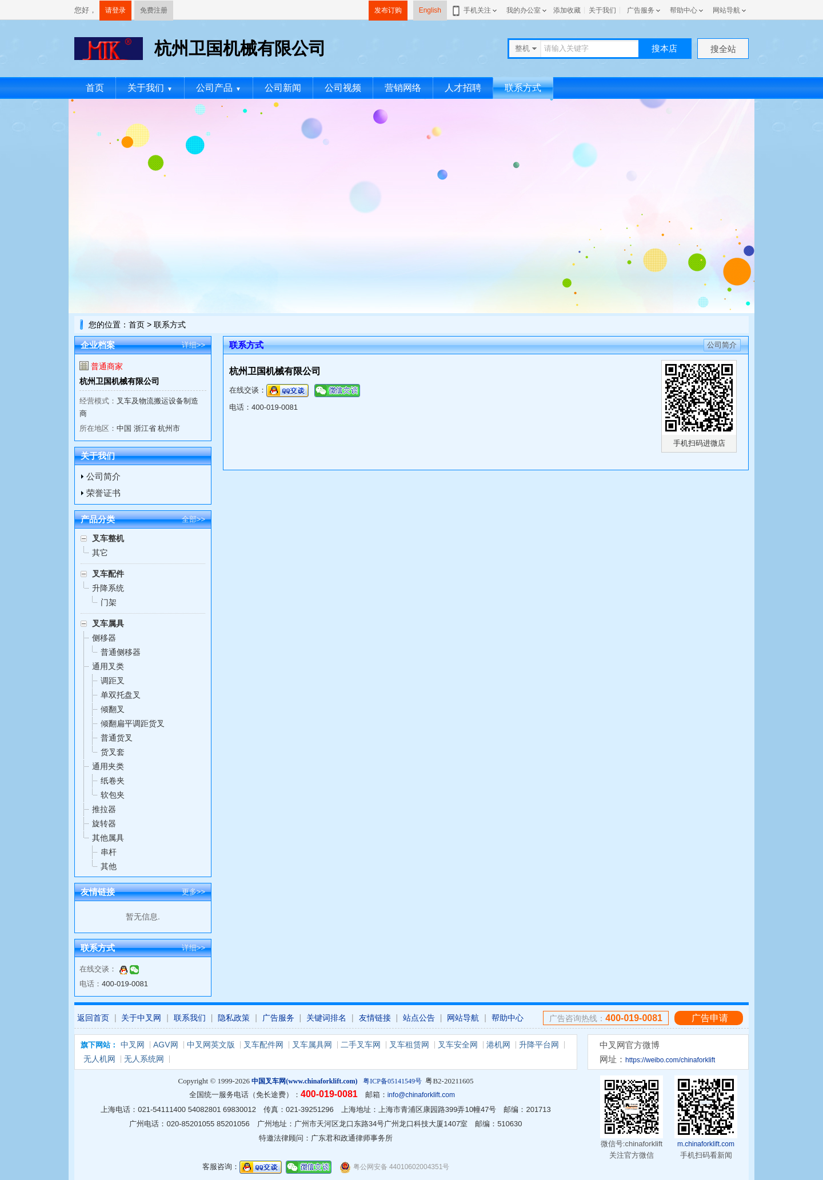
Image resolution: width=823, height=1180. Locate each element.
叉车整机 (108, 538)
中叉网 (133, 1044)
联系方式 (523, 88)
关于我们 (602, 10)
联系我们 (190, 1017)
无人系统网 (144, 1058)
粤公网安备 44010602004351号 (394, 1167)
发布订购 (388, 10)
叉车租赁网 (409, 1044)
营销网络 (403, 88)
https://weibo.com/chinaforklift (670, 1060)
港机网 (498, 1044)
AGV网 (165, 1044)
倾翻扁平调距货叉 (133, 723)
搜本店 (664, 48)
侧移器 (104, 637)
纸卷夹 (113, 780)
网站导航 (726, 10)
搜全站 (723, 49)
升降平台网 (539, 1044)
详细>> (193, 345)
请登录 (115, 10)
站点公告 (419, 1017)
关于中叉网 (141, 1017)
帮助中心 (683, 10)
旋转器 (104, 823)
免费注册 (153, 10)
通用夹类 (108, 766)
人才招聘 (463, 88)
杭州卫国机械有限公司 (119, 381)
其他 (109, 866)
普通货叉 (117, 737)
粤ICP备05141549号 (392, 1081)
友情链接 (375, 1017)
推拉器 (104, 809)
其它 (100, 552)
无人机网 (99, 1058)
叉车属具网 (312, 1044)
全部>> (193, 519)
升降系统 (108, 588)
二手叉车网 (361, 1044)
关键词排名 (326, 1017)
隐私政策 (234, 1017)
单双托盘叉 (121, 694)
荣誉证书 (103, 493)
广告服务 (640, 10)
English (430, 10)
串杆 (109, 852)
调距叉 (113, 680)
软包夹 (113, 794)
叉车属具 (108, 623)
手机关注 (475, 10)
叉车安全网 (458, 1044)
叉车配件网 (263, 1044)
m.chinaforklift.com (705, 1144)
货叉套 (113, 752)
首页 (95, 88)
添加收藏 (567, 10)
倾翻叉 (113, 709)
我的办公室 (523, 10)
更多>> (193, 891)
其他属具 (108, 837)
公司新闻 (283, 88)
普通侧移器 (121, 652)
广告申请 (710, 1018)
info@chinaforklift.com (421, 1095)
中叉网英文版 (211, 1044)
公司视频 (343, 88)
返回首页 (93, 1017)
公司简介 (103, 476)
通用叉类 (108, 666)
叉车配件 (108, 573)
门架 (109, 602)
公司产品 (218, 88)
